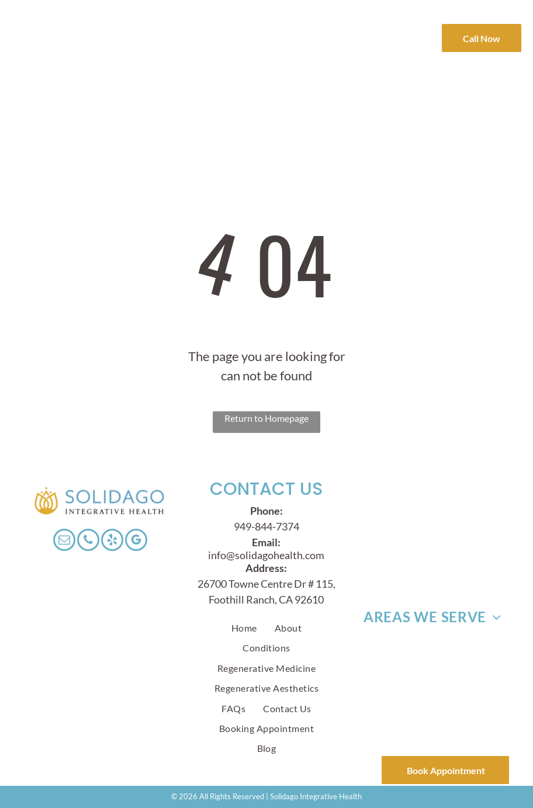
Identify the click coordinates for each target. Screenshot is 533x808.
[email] (64, 541)
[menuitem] (211, 33)
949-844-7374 (266, 526)
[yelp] (112, 541)
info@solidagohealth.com (266, 555)
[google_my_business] (136, 541)
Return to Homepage (266, 418)
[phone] (88, 541)
